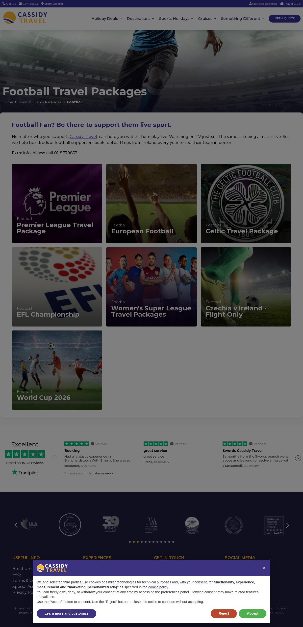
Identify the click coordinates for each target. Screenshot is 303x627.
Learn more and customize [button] (66, 613)
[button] (264, 568)
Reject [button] (224, 613)
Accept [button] (252, 613)
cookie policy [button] (158, 587)
